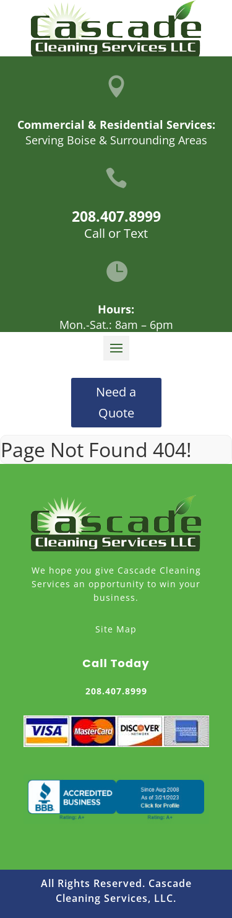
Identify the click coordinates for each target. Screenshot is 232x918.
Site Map (116, 629)
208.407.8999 (116, 216)
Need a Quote (116, 402)
